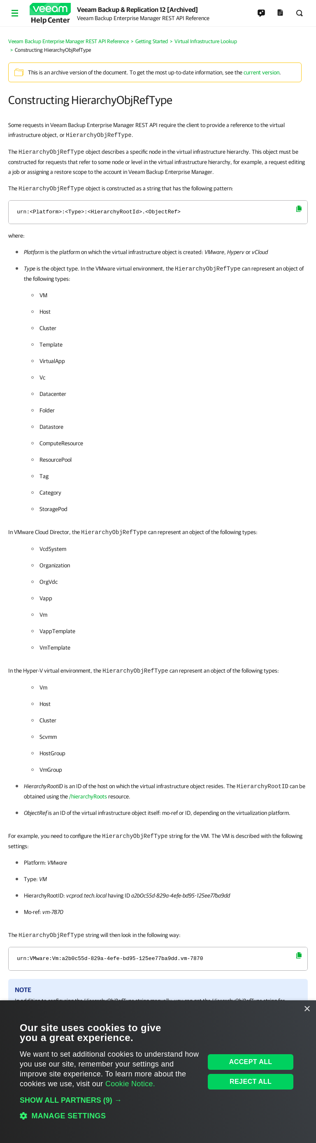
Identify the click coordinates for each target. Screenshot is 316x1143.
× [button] (307, 1009)
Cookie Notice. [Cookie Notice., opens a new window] (130, 1084)
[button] (110, 1100)
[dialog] (158, 1071)
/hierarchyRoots (88, 796)
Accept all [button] (250, 1061)
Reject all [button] (251, 1081)
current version (261, 72)
